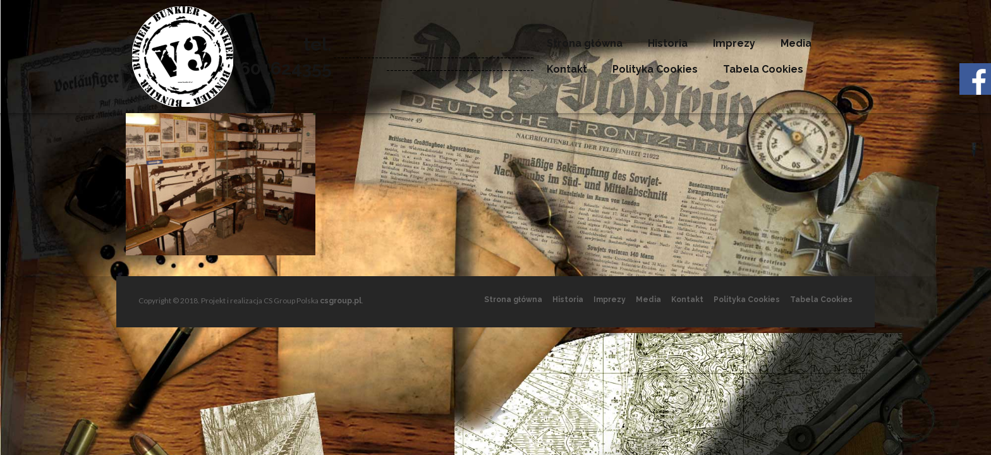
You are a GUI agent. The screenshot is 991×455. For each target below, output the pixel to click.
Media (796, 43)
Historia (668, 43)
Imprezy (734, 43)
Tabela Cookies (763, 69)
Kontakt (567, 69)
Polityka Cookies (655, 69)
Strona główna (585, 43)
